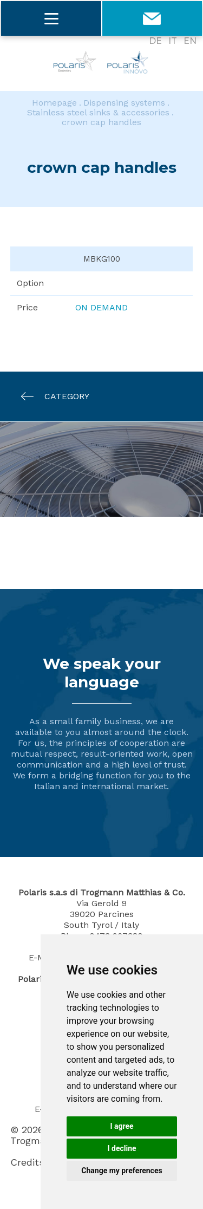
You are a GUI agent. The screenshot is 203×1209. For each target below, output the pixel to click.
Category (49, 396)
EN (190, 41)
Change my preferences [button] (121, 1170)
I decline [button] (121, 1148)
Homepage (54, 103)
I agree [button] (121, 1126)
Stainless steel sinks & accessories (98, 113)
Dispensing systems (124, 103)
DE (155, 41)
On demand (101, 307)
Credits (27, 1162)
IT (172, 41)
